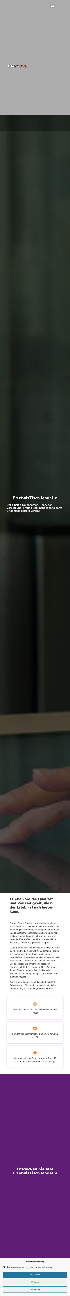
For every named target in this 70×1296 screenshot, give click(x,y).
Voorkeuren (35, 1289)
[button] (52, 6)
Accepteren (35, 1275)
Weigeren (35, 1282)
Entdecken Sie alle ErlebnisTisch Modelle (35, 1171)
